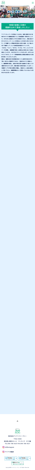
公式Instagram (8, 447)
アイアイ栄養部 (8, 452)
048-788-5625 (12, 443)
